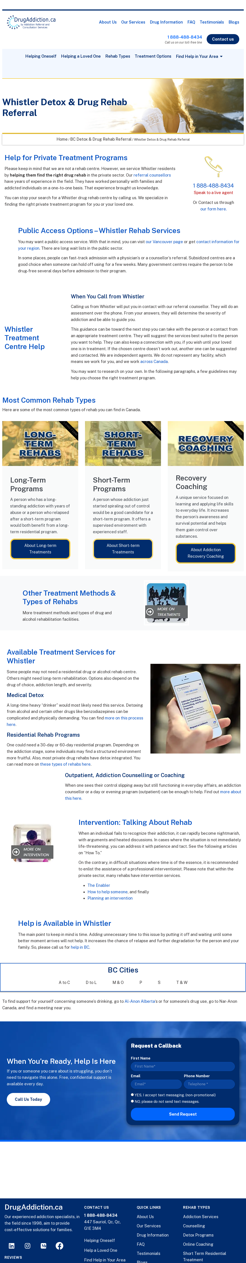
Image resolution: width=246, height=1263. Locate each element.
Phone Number (197, 1076)
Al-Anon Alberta (140, 1001)
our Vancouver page (164, 241)
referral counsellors (152, 175)
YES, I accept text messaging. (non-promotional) (175, 1095)
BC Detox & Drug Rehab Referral (101, 139)
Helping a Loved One (81, 56)
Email (135, 1076)
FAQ (191, 22)
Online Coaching (198, 1244)
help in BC (80, 947)
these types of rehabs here (65, 764)
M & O (118, 982)
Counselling (194, 1226)
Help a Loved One (100, 1250)
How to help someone (107, 891)
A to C (64, 982)
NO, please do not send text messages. (167, 1101)
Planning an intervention (110, 898)
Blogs (233, 22)
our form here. (213, 209)
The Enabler (98, 885)
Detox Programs (198, 1235)
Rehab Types (117, 56)
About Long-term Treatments (40, 548)
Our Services (133, 22)
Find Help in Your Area (104, 1260)
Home (62, 139)
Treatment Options (153, 56)
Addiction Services (200, 1216)
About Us (108, 22)
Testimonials (212, 22)
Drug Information (166, 22)
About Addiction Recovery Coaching (206, 553)
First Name (140, 1058)
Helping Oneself (40, 56)
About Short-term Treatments (123, 548)
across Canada (154, 361)
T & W (182, 982)
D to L (91, 982)
